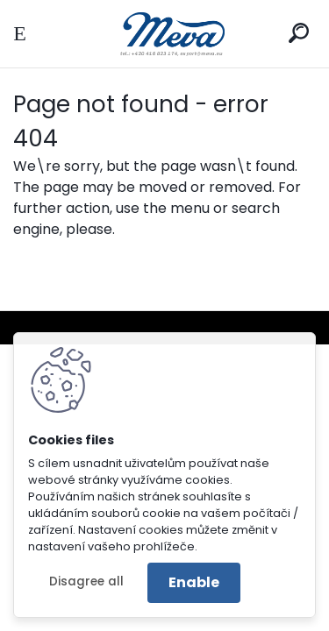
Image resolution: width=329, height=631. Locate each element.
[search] (299, 33)
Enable (193, 582)
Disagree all (86, 581)
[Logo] (165, 33)
